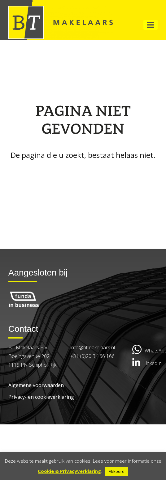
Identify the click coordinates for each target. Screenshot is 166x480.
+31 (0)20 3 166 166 (92, 356)
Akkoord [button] (116, 471)
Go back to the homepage (83, 172)
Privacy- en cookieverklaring (41, 397)
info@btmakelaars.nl (92, 347)
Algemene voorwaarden (36, 385)
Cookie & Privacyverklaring (69, 471)
